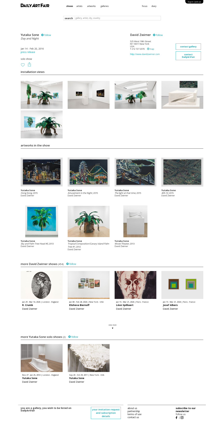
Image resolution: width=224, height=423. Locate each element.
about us (132, 408)
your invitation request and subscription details (106, 413)
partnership (134, 411)
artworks (91, 6)
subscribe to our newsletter (186, 410)
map (150, 49)
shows (69, 6)
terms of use (135, 414)
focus (144, 6)
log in (194, 1)
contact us (133, 417)
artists (79, 6)
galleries (104, 6)
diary (153, 6)
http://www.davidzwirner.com (145, 54)
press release (28, 52)
